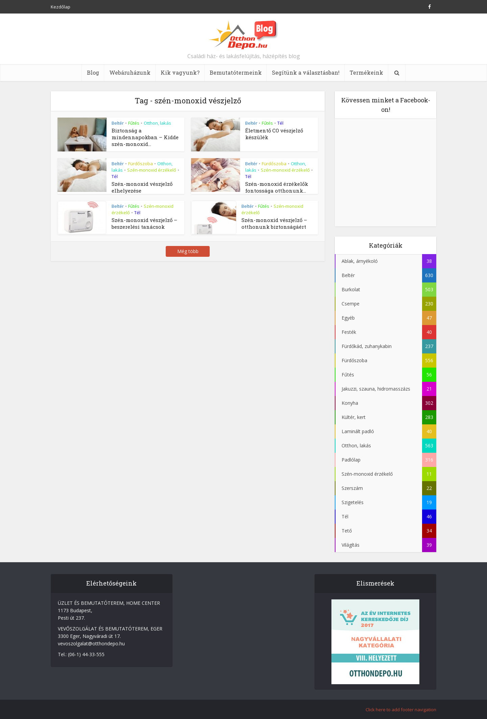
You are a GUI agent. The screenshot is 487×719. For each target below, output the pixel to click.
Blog (93, 72)
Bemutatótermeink (236, 72)
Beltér (118, 123)
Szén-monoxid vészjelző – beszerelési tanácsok (144, 223)
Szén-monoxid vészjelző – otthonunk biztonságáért (274, 223)
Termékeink (366, 72)
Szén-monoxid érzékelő (151, 170)
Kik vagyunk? (180, 72)
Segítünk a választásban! (306, 72)
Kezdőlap (60, 7)
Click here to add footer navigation (401, 709)
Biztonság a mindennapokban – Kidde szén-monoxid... (145, 137)
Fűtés (133, 123)
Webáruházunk (129, 72)
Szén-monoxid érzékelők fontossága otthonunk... (276, 187)
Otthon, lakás (157, 123)
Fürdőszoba (140, 163)
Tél (280, 123)
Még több (188, 251)
